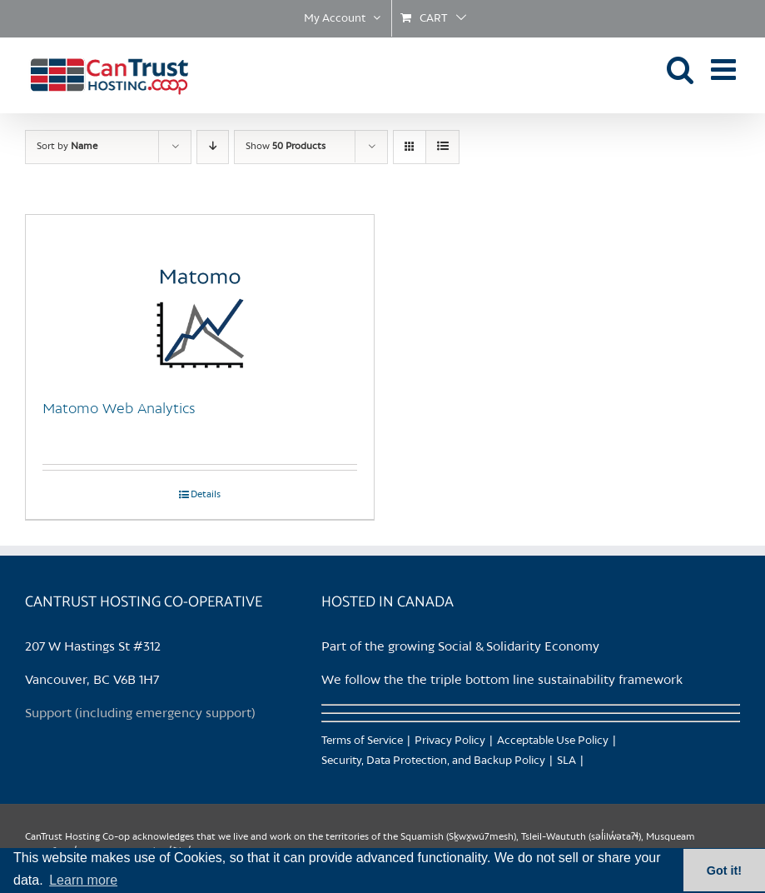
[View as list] (442, 147)
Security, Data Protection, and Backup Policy (433, 761)
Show (285, 146)
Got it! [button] (724, 870)
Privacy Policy (450, 741)
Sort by (67, 146)
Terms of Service (362, 741)
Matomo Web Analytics (119, 409)
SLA (566, 761)
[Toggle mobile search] (680, 68)
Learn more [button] (83, 880)
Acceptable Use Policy (553, 741)
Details (206, 495)
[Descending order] (212, 147)
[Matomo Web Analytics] (200, 298)
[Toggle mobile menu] (725, 68)
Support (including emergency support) (140, 714)
